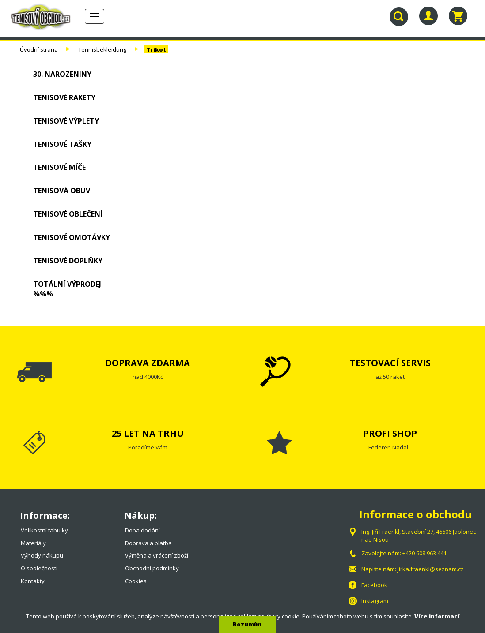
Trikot (156, 49)
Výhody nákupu (42, 555)
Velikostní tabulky (44, 530)
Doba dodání (142, 530)
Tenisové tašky (62, 144)
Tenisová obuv (61, 190)
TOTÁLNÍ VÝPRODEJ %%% (67, 289)
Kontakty (33, 581)
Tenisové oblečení (67, 214)
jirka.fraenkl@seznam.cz (431, 569)
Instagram (374, 601)
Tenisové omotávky (71, 237)
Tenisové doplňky (67, 261)
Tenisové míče (59, 167)
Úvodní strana (39, 49)
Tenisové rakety (64, 97)
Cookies (136, 581)
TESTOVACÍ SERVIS (390, 363)
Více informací (436, 616)
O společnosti (39, 568)
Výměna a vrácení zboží (156, 555)
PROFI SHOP (390, 433)
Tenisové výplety (66, 121)
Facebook (374, 585)
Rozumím (247, 624)
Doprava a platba (148, 543)
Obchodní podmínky (152, 568)
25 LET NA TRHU (148, 433)
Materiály (33, 543)
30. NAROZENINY (62, 74)
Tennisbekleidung (102, 49)
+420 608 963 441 (424, 553)
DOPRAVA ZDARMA (147, 363)
